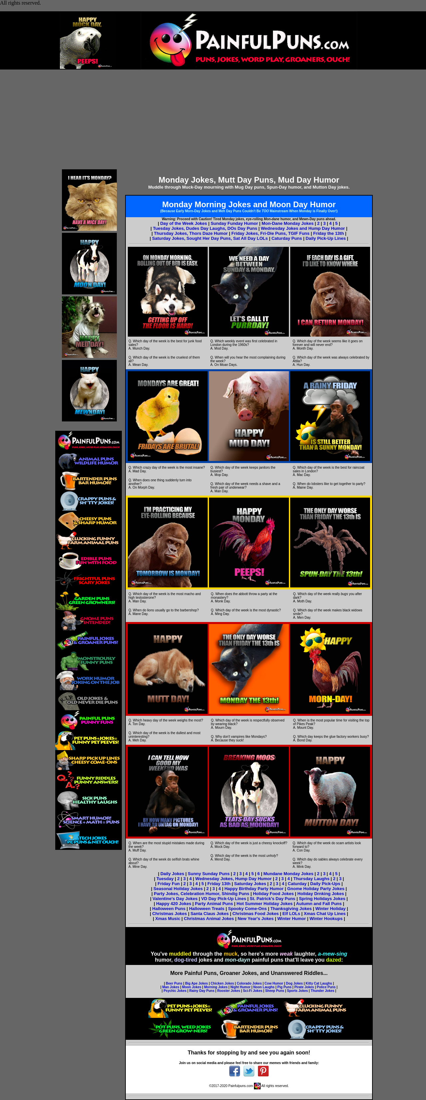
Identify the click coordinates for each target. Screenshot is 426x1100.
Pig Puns (284, 987)
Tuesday (165, 878)
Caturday (297, 883)
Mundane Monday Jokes (288, 873)
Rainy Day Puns (202, 991)
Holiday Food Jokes (273, 893)
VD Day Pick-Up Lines (223, 898)
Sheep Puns (274, 991)
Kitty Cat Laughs (319, 983)
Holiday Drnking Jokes (321, 893)
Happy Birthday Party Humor (254, 888)
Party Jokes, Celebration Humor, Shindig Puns (201, 893)
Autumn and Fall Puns (319, 903)
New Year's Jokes (256, 918)
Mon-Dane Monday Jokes (288, 223)
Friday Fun (169, 883)
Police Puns (326, 987)
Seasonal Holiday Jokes (178, 888)
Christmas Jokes (169, 913)
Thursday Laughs (312, 878)
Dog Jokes (294, 983)
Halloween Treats (206, 908)
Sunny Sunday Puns (209, 873)
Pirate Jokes (304, 987)
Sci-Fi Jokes (252, 991)
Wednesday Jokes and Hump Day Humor (303, 228)
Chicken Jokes (222, 983)
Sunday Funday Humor (234, 223)
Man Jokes (170, 987)
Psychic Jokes (174, 991)
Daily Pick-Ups (325, 883)
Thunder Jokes (322, 991)
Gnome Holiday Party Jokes (315, 888)
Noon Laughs (264, 987)
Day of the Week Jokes (183, 223)
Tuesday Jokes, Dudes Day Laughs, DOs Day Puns (206, 228)
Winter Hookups (326, 918)
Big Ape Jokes (196, 983)
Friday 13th (218, 883)
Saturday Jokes (250, 883)
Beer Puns (174, 983)
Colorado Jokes (249, 983)
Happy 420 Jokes (173, 903)
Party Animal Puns (214, 903)
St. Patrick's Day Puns (273, 898)
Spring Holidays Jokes (322, 898)
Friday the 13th (328, 233)
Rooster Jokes (228, 991)
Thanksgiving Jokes (291, 908)
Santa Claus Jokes (209, 913)
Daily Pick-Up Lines (326, 238)
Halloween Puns (169, 908)
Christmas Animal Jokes (209, 918)
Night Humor (240, 987)
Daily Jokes (172, 873)
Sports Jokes (297, 991)
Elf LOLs (291, 913)
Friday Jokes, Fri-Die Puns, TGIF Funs (271, 233)
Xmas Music (168, 918)
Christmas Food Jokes (255, 913)
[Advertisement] (213, 119)
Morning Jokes (216, 987)
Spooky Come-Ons (247, 908)
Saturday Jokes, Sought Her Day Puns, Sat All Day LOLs (210, 238)
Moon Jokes (191, 987)
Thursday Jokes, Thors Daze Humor (191, 233)
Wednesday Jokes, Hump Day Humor (233, 878)
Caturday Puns (287, 238)
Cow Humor (274, 983)
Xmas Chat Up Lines (325, 913)
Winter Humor (291, 918)
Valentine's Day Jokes (175, 898)
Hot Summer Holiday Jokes (265, 903)
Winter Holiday (331, 908)
